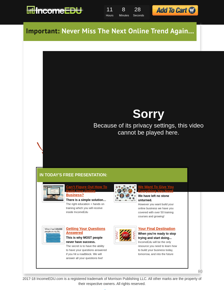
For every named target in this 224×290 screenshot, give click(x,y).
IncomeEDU (55, 10)
